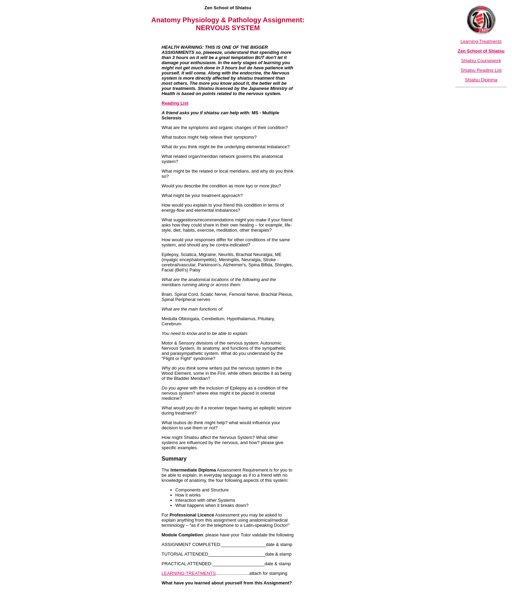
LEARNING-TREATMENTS (189, 573)
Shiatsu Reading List (480, 70)
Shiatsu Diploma (481, 79)
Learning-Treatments (481, 41)
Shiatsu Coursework (481, 60)
